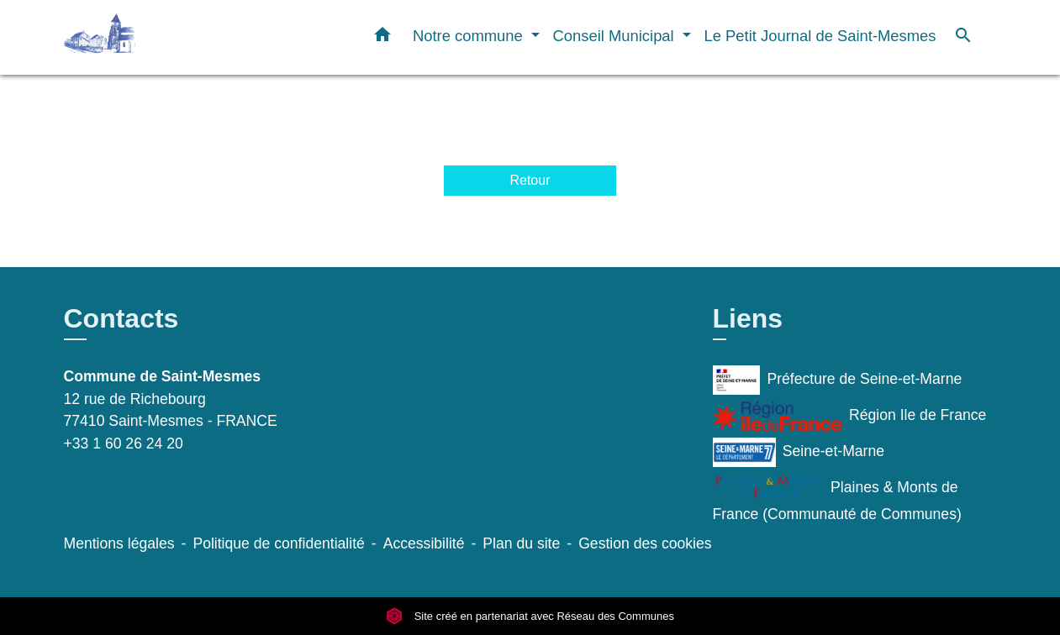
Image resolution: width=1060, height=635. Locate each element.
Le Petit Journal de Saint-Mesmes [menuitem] (820, 36)
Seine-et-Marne (799, 452)
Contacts (121, 318)
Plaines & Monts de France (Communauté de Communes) (837, 498)
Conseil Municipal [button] (615, 36)
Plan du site (521, 543)
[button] (382, 38)
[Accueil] (169, 37)
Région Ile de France (850, 416)
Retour (529, 180)
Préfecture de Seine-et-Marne (837, 380)
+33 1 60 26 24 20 (123, 443)
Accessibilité (424, 543)
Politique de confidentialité (278, 543)
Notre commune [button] (470, 36)
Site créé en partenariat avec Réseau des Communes (530, 616)
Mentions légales (119, 543)
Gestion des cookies (644, 543)
